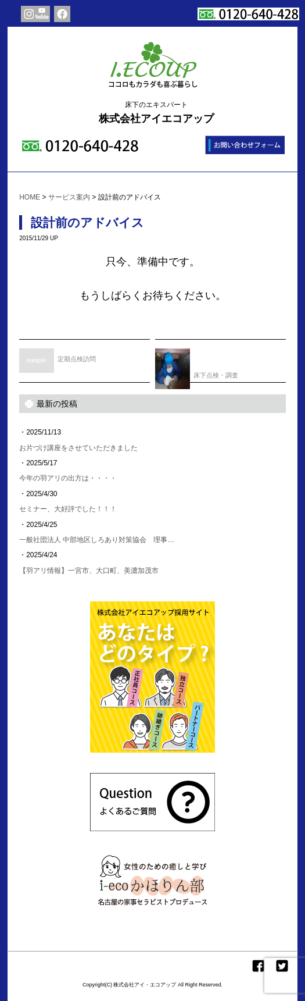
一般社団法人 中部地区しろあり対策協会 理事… (96, 540)
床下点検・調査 (196, 364)
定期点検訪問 (57, 356)
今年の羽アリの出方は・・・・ (68, 478)
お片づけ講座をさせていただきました (78, 448)
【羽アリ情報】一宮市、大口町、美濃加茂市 (89, 571)
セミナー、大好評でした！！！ (68, 509)
